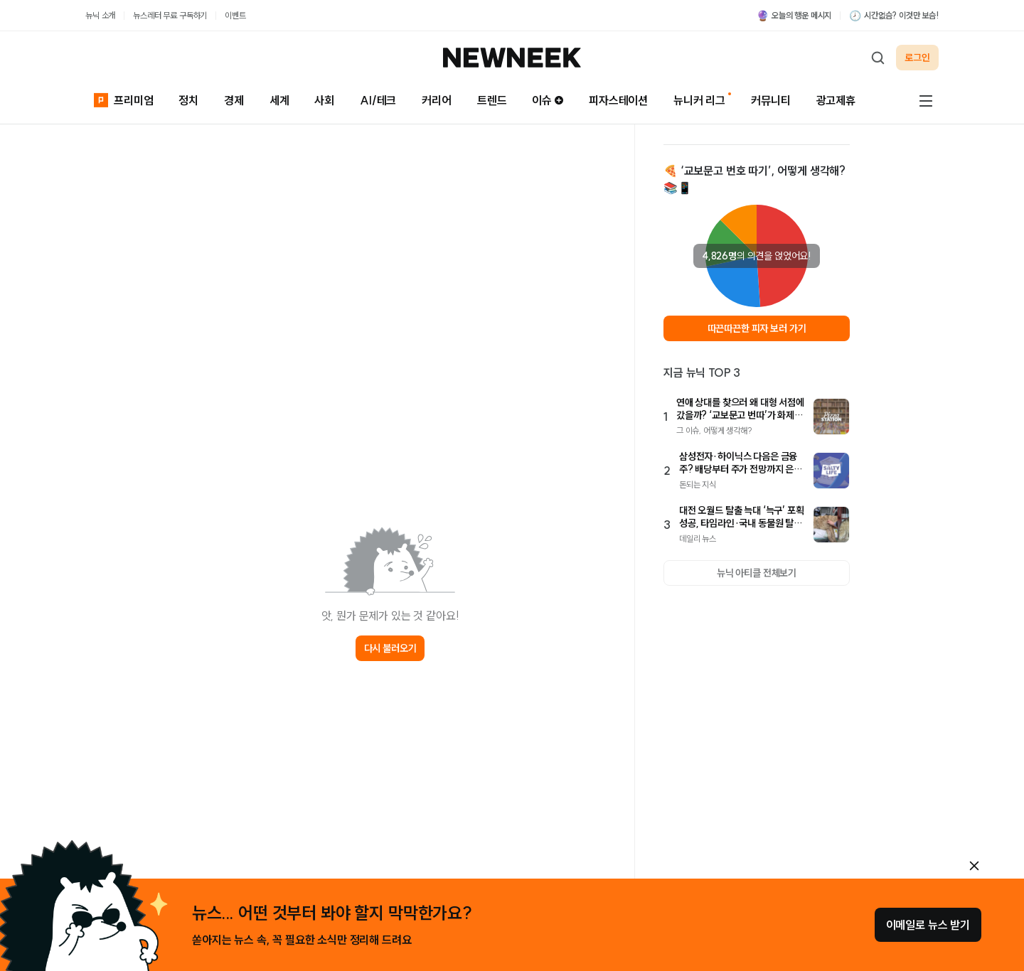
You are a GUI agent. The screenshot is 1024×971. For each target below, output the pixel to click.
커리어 (437, 100)
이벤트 (235, 15)
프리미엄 (123, 99)
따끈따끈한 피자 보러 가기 (757, 328)
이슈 (547, 100)
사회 (324, 100)
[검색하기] (877, 57)
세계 (279, 100)
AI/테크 (378, 100)
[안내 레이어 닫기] (974, 866)
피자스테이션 (618, 100)
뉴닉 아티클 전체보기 (756, 573)
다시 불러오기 (390, 648)
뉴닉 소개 (100, 15)
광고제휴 (835, 100)
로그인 (917, 57)
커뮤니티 (770, 100)
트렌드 (492, 100)
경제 (234, 100)
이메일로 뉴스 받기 (928, 925)
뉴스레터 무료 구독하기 (170, 15)
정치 (188, 100)
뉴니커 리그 (699, 100)
